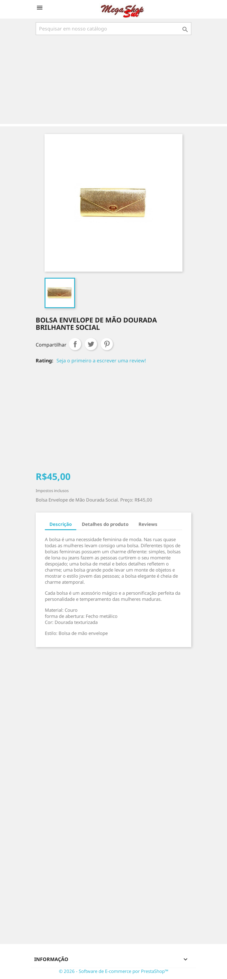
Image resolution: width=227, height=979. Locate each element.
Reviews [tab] (148, 524)
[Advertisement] (114, 80)
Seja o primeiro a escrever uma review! (101, 360)
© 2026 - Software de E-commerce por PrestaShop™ (113, 971)
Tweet (91, 344)
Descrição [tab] (60, 524)
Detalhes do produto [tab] (105, 524)
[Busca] (113, 28)
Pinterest (107, 344)
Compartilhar (75, 344)
